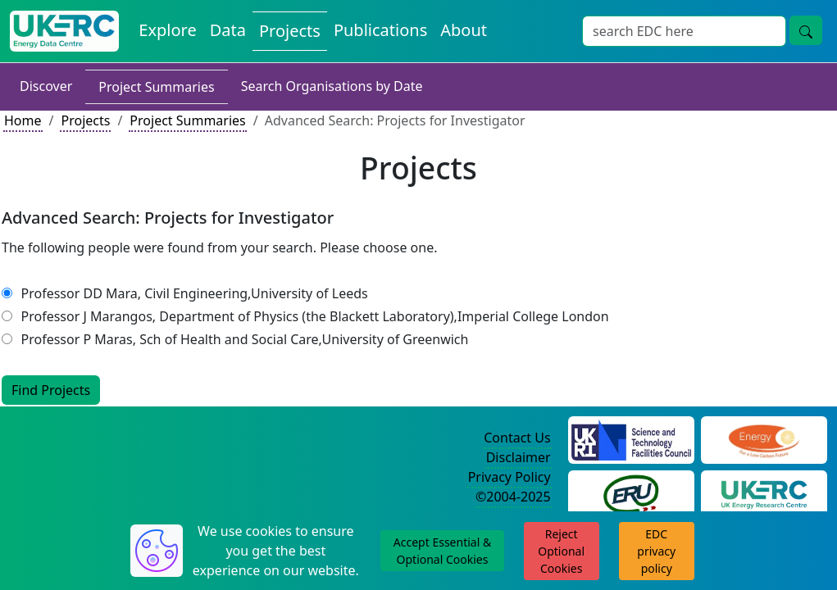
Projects (290, 31)
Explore (167, 30)
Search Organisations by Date (332, 86)
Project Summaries (156, 87)
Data (228, 30)
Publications (380, 30)
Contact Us (517, 438)
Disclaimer (518, 457)
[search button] (805, 30)
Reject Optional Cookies (561, 551)
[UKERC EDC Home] (64, 31)
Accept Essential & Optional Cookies (442, 550)
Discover (46, 86)
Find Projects (50, 390)
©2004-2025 (513, 497)
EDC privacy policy (656, 551)
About (463, 30)
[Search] (684, 31)
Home (23, 120)
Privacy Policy (509, 477)
